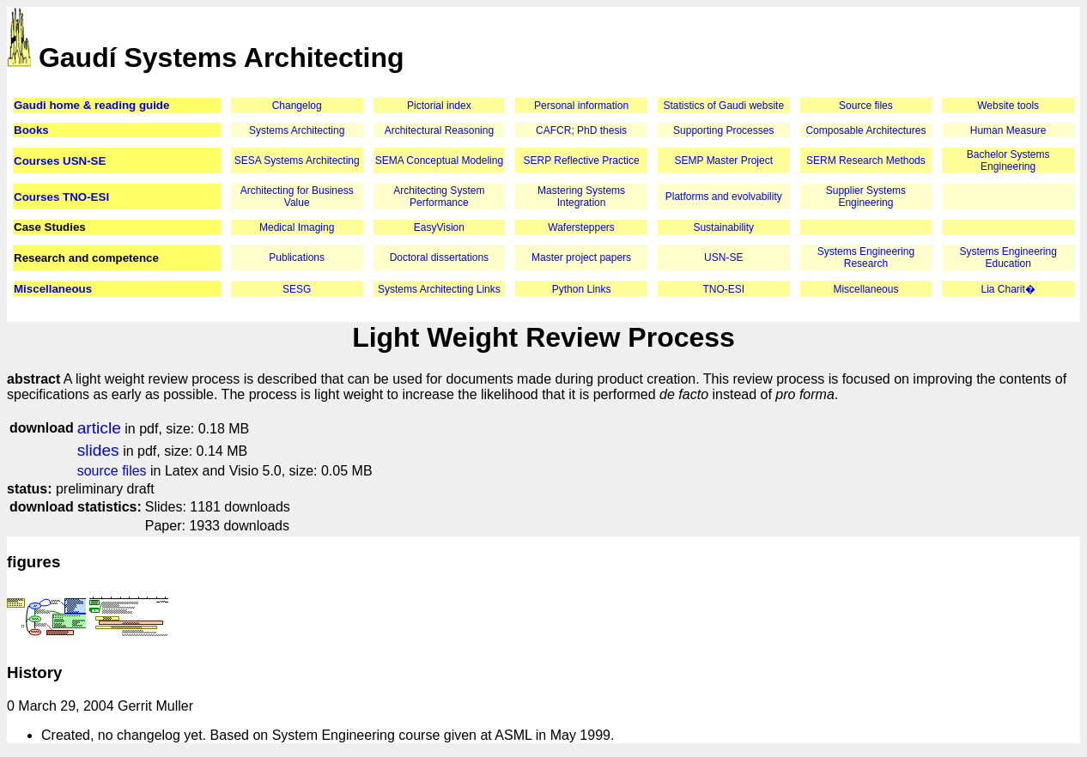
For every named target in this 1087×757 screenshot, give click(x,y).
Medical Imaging (296, 227)
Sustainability (723, 227)
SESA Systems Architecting (297, 160)
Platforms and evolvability (723, 197)
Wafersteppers (581, 227)
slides (98, 450)
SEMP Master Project (724, 160)
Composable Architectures (865, 130)
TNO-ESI (723, 289)
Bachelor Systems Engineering (1008, 160)
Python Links (581, 289)
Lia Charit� (1008, 289)
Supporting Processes (723, 130)
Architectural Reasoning (439, 130)
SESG (296, 289)
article (99, 428)
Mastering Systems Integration (581, 197)
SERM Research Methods (866, 160)
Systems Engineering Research (865, 257)
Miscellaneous (53, 288)
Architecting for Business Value (297, 197)
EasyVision (439, 227)
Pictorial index (439, 106)
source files (112, 470)
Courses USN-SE (60, 160)
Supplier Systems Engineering (866, 197)
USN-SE (723, 257)
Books (31, 130)
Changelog (297, 106)
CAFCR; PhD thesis (581, 130)
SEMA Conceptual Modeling (439, 160)
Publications (297, 257)
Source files (866, 106)
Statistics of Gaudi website (723, 106)
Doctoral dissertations (439, 257)
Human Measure (1008, 130)
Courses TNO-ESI (61, 197)
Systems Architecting (296, 130)
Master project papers (581, 257)
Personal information (581, 106)
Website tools (1008, 106)
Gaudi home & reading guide (91, 105)
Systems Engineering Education (1007, 257)
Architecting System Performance (438, 197)
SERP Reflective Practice (581, 160)
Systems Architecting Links (439, 289)
